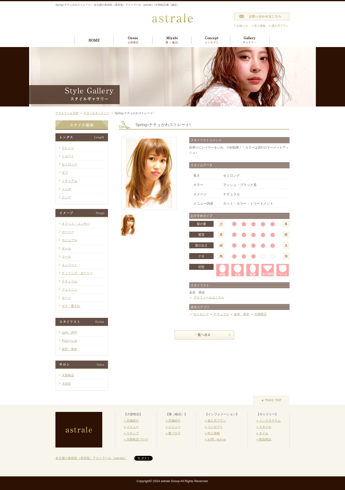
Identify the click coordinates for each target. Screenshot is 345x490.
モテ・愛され (71, 306)
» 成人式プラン (215, 420)
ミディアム (69, 181)
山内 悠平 (69, 332)
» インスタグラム (268, 420)
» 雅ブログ (173, 433)
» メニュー (131, 427)
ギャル (66, 248)
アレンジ (68, 148)
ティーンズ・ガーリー (77, 273)
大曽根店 (260, 314)
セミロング (201, 314)
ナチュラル (221, 314)
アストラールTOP (66, 113)
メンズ (66, 189)
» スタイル (263, 427)
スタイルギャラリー (96, 113)
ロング (66, 197)
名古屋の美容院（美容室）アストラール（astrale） (91, 458)
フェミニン (69, 289)
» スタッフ (131, 433)
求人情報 (259, 25)
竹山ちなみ (69, 340)
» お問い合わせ (215, 439)
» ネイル (262, 433)
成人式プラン (280, 25)
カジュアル (69, 240)
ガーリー (68, 232)
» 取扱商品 (263, 439)
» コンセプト (214, 427)
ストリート (69, 265)
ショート (68, 156)
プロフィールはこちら (208, 297)
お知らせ (242, 25)
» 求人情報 (212, 433)
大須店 (66, 383)
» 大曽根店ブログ (136, 439)
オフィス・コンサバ (76, 223)
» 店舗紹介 (131, 420)
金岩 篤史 (241, 314)
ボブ (65, 172)
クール (66, 256)
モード (66, 298)
